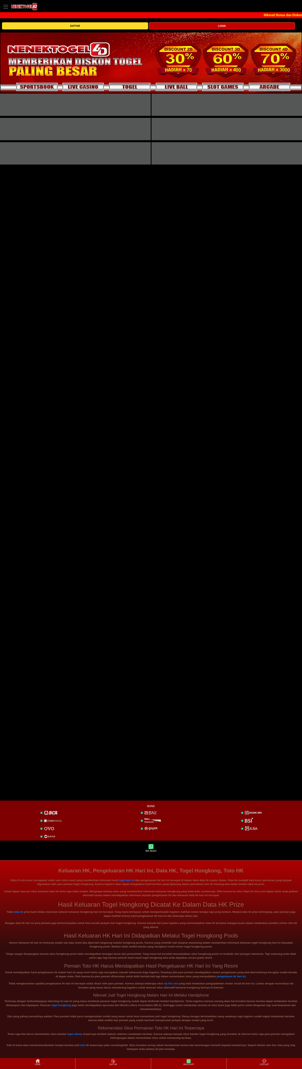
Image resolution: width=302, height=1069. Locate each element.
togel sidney (74, 1034)
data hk (18, 911)
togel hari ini (126, 880)
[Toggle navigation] (5, 7)
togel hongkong (61, 1005)
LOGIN (222, 26)
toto (82, 1045)
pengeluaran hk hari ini (231, 976)
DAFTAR (75, 26)
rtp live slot (171, 983)
